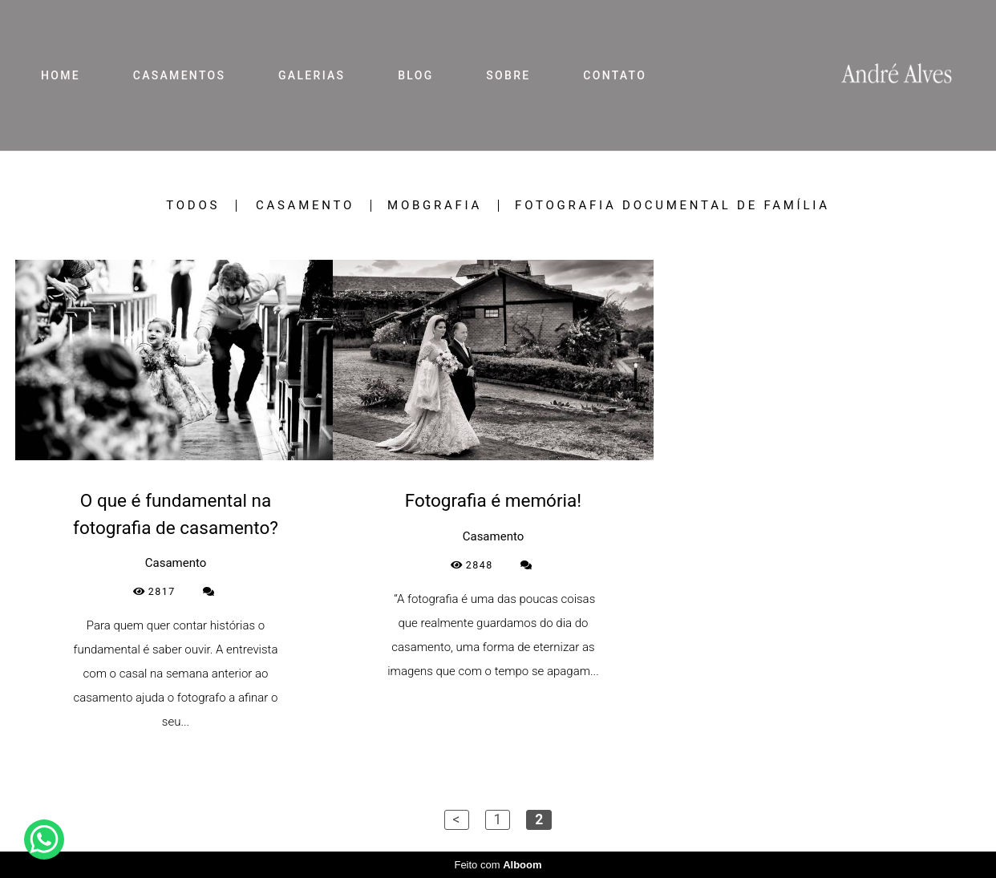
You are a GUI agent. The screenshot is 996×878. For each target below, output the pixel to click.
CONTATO (614, 75)
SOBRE (508, 75)
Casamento (305, 206)
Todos (193, 206)
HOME (60, 75)
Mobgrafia (434, 206)
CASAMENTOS (179, 75)
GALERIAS (311, 75)
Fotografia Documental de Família (672, 206)
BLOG (415, 75)
